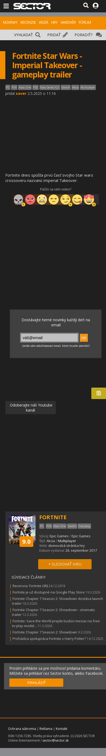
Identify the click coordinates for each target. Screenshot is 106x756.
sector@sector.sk (55, 740)
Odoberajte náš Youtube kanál (30, 408)
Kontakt (61, 728)
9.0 (26, 541)
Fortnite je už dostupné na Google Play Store (49, 592)
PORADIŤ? (83, 34)
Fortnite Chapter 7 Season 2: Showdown (45, 632)
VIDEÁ (43, 22)
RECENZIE (28, 22)
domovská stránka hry (66, 545)
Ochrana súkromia (22, 728)
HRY (54, 22)
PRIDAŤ (54, 34)
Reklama (46, 728)
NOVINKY (10, 22)
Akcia (50, 540)
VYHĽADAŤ (23, 34)
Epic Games (59, 536)
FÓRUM (84, 22)
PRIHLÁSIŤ (36, 682)
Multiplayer (67, 540)
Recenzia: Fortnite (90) (30, 585)
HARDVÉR (68, 22)
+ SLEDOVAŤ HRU (64, 564)
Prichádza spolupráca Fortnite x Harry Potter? (49, 638)
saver (21, 93)
